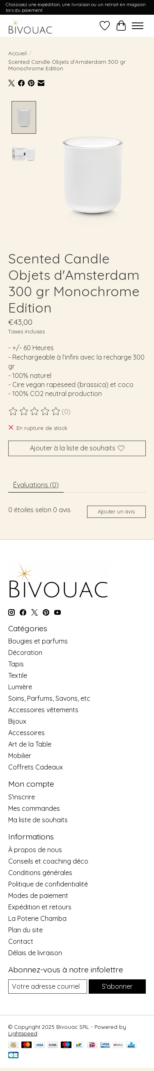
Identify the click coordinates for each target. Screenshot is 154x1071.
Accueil (17, 53)
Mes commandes (34, 807)
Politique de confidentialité (48, 883)
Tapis (16, 663)
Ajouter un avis (116, 510)
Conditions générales (40, 871)
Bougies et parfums (38, 640)
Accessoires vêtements (43, 709)
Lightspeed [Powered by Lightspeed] (22, 1032)
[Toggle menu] (137, 26)
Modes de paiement (38, 894)
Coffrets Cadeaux (35, 766)
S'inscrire (21, 796)
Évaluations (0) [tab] (36, 483)
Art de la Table (29, 743)
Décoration (25, 652)
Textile (17, 674)
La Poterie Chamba (37, 917)
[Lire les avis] (35, 410)
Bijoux (17, 720)
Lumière (20, 686)
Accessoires (26, 732)
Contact (20, 940)
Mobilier (19, 755)
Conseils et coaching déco (48, 860)
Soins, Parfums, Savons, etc (49, 697)
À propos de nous (35, 848)
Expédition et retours (39, 906)
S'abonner (117, 985)
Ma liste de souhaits (38, 819)
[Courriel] (47, 985)
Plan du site (25, 929)
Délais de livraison (35, 951)
